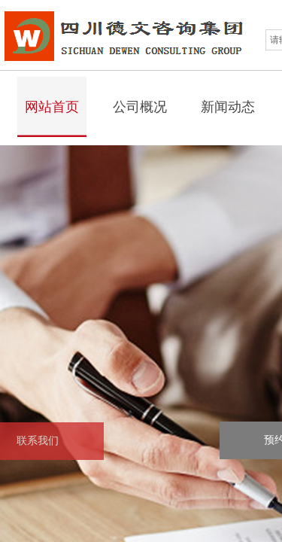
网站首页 (52, 106)
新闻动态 (228, 106)
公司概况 (140, 106)
